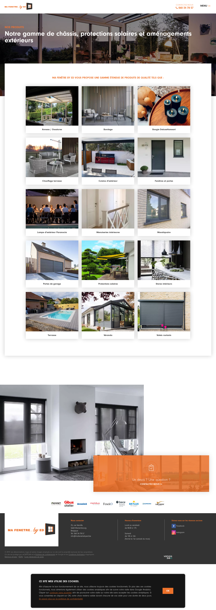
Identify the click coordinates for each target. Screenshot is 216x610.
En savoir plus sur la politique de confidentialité (61, 598)
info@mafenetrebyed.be (81, 537)
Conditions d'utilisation (77, 555)
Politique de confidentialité (45, 555)
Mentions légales (11, 558)
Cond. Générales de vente (34, 558)
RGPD (21, 558)
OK (167, 590)
